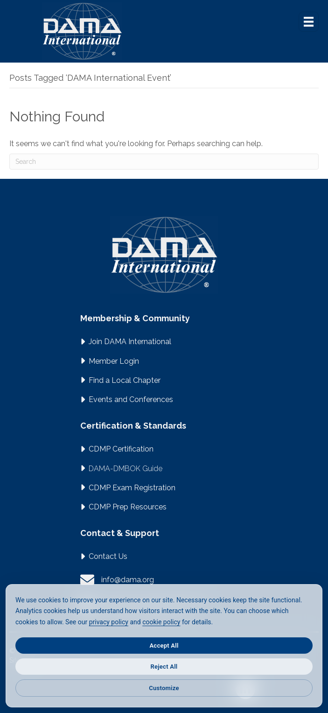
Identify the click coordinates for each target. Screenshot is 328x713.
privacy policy (108, 622)
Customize (164, 688)
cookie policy (161, 622)
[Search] (164, 161)
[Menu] (309, 22)
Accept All (163, 645)
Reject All (164, 666)
